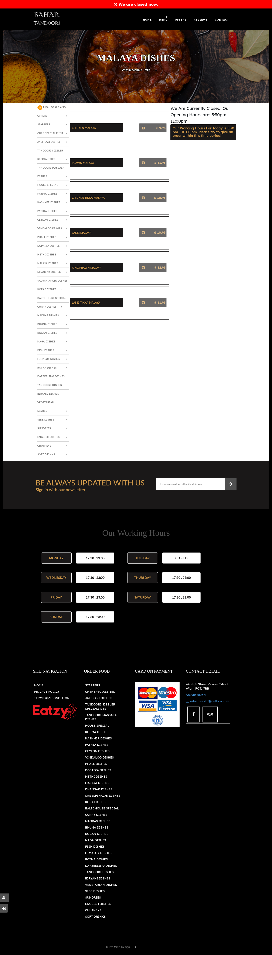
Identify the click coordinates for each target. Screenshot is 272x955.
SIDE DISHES (95, 891)
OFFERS (180, 19)
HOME (38, 685)
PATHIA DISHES (96, 745)
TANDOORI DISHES (99, 872)
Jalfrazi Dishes (49, 141)
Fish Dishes (45, 350)
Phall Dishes (46, 237)
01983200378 (196, 695)
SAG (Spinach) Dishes (52, 280)
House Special (47, 185)
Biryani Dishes (48, 393)
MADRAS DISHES (97, 821)
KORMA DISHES (96, 732)
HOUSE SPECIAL (97, 726)
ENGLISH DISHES (98, 904)
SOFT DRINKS (95, 917)
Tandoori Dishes (49, 385)
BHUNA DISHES (96, 827)
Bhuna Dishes (47, 324)
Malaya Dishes (47, 263)
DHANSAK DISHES (98, 789)
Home (147, 19)
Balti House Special (51, 298)
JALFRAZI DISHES (98, 698)
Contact (222, 19)
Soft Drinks (46, 454)
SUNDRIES (93, 897)
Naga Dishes (46, 341)
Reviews (201, 19)
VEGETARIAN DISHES (101, 885)
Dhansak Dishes (49, 271)
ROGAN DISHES (96, 834)
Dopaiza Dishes (48, 245)
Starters (43, 124)
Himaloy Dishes (48, 358)
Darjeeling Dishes (51, 376)
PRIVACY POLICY (47, 692)
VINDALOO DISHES (99, 757)
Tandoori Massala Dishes (50, 172)
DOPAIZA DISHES (98, 770)
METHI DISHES (96, 776)
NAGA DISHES (95, 840)
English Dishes (48, 437)
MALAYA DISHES (97, 783)
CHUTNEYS (93, 910)
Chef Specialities (50, 133)
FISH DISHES (95, 846)
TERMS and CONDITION (51, 698)
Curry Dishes (47, 306)
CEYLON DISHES (97, 751)
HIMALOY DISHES (98, 853)
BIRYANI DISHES (97, 878)
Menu (163, 19)
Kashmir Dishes (48, 202)
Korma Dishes (47, 193)
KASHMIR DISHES (98, 738)
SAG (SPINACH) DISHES (102, 796)
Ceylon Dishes (47, 219)
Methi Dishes (46, 254)
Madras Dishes (48, 315)
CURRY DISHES (96, 815)
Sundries (44, 428)
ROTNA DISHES (96, 859)
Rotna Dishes (47, 367)
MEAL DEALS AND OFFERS (51, 111)
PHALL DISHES (96, 764)
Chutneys (44, 445)
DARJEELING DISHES (101, 866)
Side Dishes (45, 419)
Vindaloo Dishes (49, 228)
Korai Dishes (46, 289)
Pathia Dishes (47, 211)
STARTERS (92, 685)
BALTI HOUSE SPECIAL (102, 808)
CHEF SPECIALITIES (100, 692)
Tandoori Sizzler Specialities (50, 155)
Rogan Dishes (47, 332)
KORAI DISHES (96, 802)
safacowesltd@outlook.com (207, 701)
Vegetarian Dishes (45, 406)
